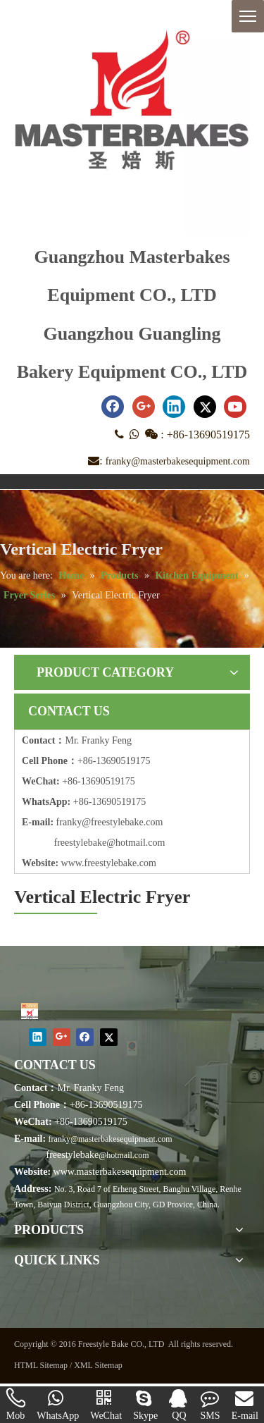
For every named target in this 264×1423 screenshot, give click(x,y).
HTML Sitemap (41, 1365)
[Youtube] (235, 406)
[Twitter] (205, 406)
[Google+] (143, 406)
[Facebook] (112, 406)
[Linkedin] (174, 406)
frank (66, 822)
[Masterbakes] (29, 1010)
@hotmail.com (124, 1155)
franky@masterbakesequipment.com (178, 461)
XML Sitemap (98, 1365)
